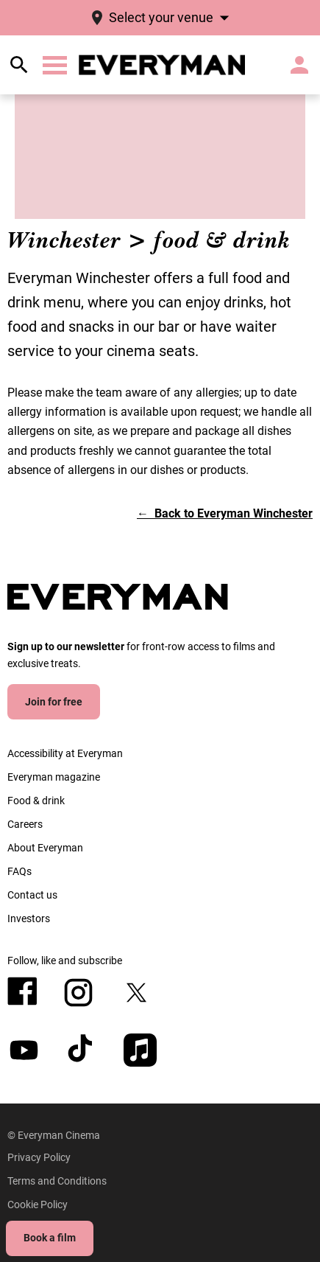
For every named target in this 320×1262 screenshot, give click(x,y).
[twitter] (136, 992)
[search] (19, 65)
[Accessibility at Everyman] (65, 753)
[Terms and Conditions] (57, 1181)
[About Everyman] (45, 847)
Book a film (50, 1238)
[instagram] (78, 992)
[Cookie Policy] (37, 1204)
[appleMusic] (140, 1050)
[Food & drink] (36, 800)
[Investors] (28, 918)
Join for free (53, 702)
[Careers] (25, 824)
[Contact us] (32, 895)
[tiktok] (82, 1050)
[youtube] (23, 1050)
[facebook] (22, 991)
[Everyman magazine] (53, 777)
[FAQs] (19, 871)
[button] (55, 65)
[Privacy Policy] (39, 1157)
